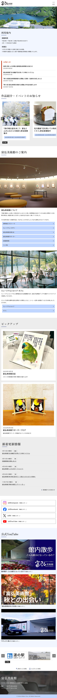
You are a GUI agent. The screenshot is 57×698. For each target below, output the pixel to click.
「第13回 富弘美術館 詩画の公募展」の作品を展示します (20, 84)
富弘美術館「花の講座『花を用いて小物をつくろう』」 (18, 72)
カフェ (4, 310)
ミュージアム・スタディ (9, 228)
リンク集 (5, 245)
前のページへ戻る (22, 668)
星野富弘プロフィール (9, 223)
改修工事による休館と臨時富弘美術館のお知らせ (18, 66)
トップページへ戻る (36, 668)
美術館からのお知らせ (49, 490)
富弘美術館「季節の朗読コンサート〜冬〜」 (13, 484)
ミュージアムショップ (8, 306)
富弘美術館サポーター (9, 236)
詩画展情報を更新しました (9, 461)
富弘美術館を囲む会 (8, 232)
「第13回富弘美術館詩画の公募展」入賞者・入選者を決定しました (22, 78)
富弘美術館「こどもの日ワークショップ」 (12, 469)
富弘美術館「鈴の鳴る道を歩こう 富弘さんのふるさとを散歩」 (18, 476)
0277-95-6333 (12, 686)
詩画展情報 (6, 241)
